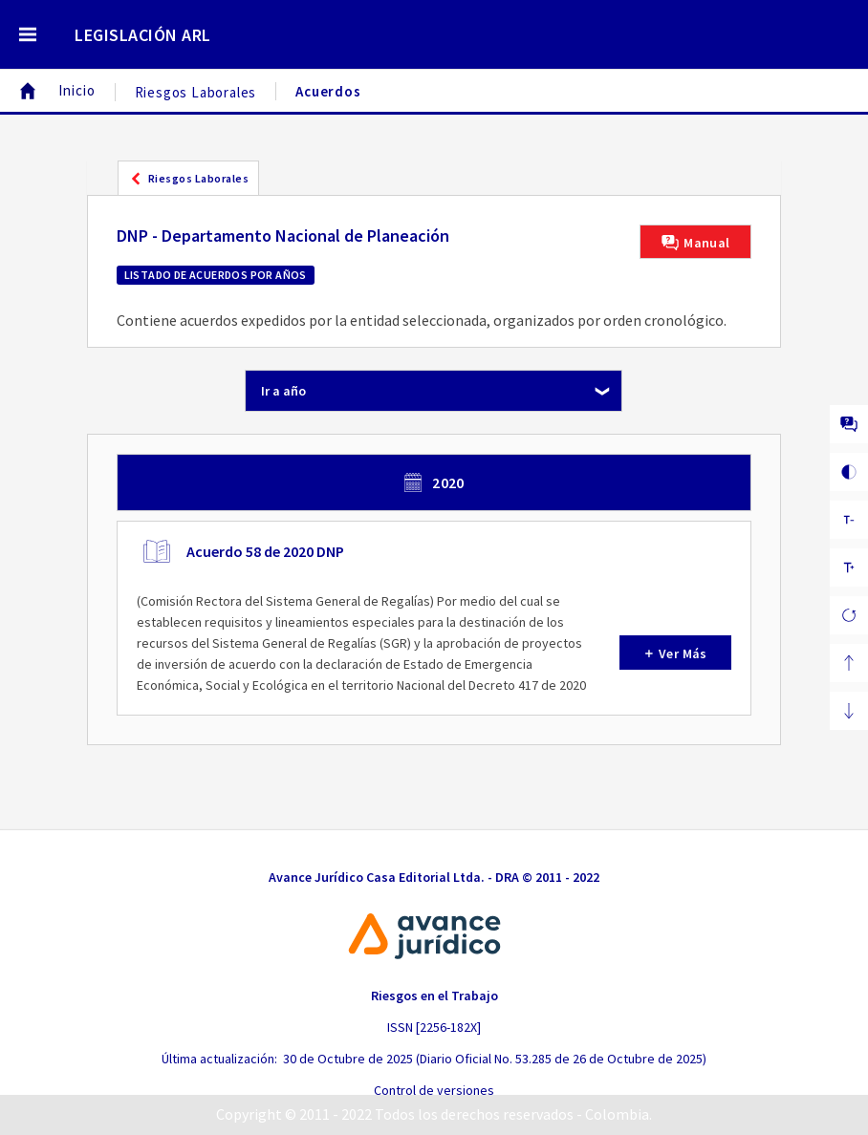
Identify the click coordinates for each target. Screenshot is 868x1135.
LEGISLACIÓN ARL (143, 35)
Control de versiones (434, 1090)
